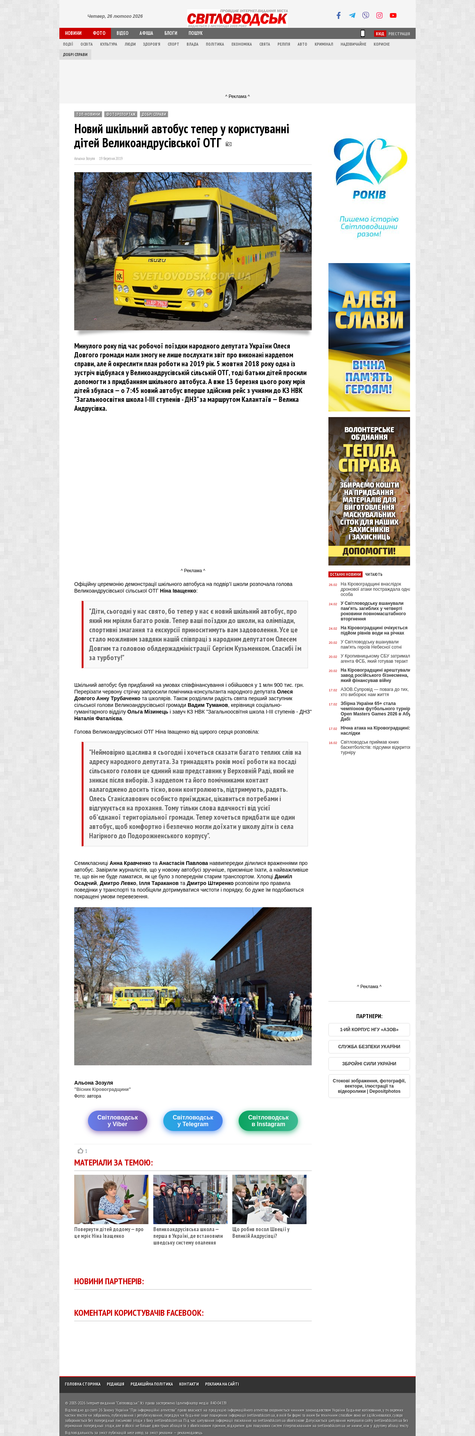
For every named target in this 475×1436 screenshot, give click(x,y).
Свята (264, 44)
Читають (374, 574)
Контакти (189, 1384)
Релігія (284, 44)
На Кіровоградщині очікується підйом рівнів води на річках (374, 630)
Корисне (382, 44)
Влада (193, 44)
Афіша (146, 33)
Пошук (196, 33)
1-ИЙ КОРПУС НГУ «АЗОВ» (369, 1029)
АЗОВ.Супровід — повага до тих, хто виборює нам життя (375, 692)
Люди (130, 44)
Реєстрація (399, 33)
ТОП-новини (88, 114)
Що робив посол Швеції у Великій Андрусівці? (269, 1229)
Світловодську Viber (117, 1120)
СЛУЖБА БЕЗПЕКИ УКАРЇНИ (369, 1046)
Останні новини (345, 574)
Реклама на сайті (222, 1384)
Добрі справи (75, 54)
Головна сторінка (83, 1384)
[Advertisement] (237, 76)
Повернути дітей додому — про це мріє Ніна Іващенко (111, 1229)
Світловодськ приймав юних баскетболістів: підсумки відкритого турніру (377, 747)
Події (68, 44)
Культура (108, 44)
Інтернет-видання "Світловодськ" (112, 1403)
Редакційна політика (152, 1384)
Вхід (380, 33)
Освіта (87, 44)
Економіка (242, 44)
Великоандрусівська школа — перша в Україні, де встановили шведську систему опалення (190, 1233)
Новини (73, 33)
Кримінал (324, 44)
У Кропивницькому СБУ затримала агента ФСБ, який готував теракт (377, 658)
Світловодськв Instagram (268, 1120)
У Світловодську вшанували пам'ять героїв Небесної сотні (371, 644)
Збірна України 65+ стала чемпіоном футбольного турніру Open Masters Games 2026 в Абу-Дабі (377, 711)
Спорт (173, 44)
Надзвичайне (353, 44)
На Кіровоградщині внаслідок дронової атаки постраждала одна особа (376, 589)
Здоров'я (151, 44)
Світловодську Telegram (193, 1120)
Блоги (170, 33)
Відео (122, 33)
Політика (215, 44)
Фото (99, 33)
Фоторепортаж (120, 114)
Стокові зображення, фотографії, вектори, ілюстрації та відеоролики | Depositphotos (369, 1086)
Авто (302, 44)
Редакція (115, 1384)
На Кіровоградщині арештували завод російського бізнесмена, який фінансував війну (376, 675)
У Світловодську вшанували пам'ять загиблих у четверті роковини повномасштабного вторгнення (373, 611)
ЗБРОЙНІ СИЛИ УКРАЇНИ (369, 1063)
